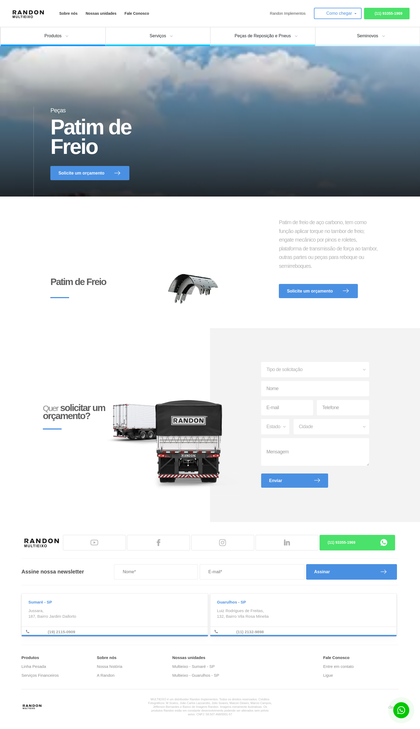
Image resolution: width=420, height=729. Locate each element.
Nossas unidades (101, 13)
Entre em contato (338, 666)
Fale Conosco (137, 13)
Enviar (275, 480)
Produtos (30, 657)
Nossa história (109, 666)
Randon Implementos (288, 13)
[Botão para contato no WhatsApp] (401, 710)
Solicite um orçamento (81, 173)
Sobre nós (68, 13)
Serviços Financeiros (40, 675)
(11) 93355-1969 (389, 13)
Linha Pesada (33, 666)
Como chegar (339, 13)
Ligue (328, 675)
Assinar (322, 571)
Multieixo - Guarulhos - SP (195, 675)
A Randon (106, 675)
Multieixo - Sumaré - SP (193, 666)
